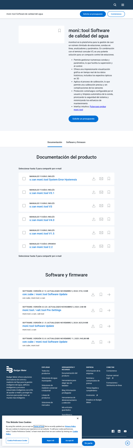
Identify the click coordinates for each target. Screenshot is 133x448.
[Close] (78, 418)
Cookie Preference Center (17, 441)
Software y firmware (75, 142)
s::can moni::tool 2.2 (41, 247)
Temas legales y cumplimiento (92, 389)
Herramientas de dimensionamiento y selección (69, 400)
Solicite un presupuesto (93, 14)
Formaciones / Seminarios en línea (114, 384)
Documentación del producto (69, 374)
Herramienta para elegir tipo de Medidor (69, 383)
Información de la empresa (93, 372)
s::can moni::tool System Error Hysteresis (53, 179)
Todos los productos (46, 372)
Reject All (50, 441)
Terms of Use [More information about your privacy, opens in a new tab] (39, 426)
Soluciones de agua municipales (49, 379)
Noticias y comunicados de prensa (92, 380)
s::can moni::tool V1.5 (41, 233)
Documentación (55, 142)
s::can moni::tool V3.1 (41, 193)
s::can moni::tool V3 (40, 206)
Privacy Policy (70, 426)
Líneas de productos (46, 396)
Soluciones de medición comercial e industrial (49, 388)
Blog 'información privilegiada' (69, 391)
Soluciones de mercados (47, 403)
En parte (88, 443)
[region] (42, 431)
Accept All (69, 441)
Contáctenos (111, 371)
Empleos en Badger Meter (94, 401)
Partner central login (112, 376)
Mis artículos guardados (67, 408)
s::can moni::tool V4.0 (41, 220)
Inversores (90, 395)
